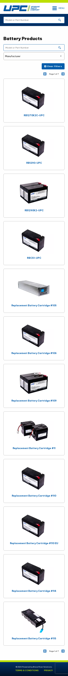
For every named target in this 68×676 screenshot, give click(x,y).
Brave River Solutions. (42, 667)
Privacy (48, 670)
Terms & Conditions (27, 670)
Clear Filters (53, 66)
